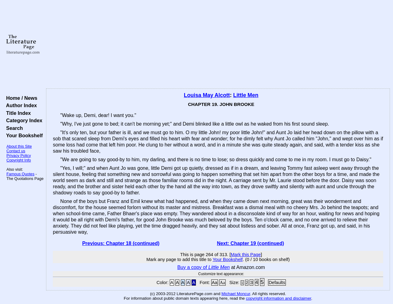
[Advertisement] (218, 45)
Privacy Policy (18, 155)
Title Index (17, 113)
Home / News (20, 98)
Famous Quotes (20, 174)
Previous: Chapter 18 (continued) (121, 243)
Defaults (277, 282)
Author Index (20, 105)
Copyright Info (18, 160)
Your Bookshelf (23, 135)
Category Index (22, 120)
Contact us (15, 151)
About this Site (19, 146)
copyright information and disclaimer (278, 298)
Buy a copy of (203, 267)
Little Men (245, 95)
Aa (214, 282)
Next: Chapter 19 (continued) (250, 243)
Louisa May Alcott (207, 95)
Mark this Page (246, 254)
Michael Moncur (235, 293)
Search (13, 128)
